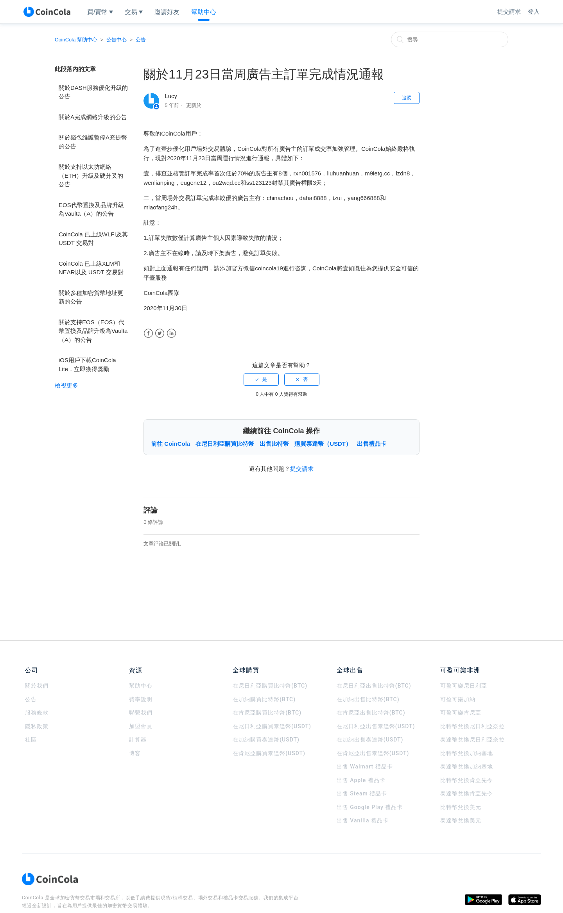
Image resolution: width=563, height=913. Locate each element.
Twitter (160, 333)
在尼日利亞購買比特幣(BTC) (270, 686)
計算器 (138, 739)
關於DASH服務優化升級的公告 (93, 92)
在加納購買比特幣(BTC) (264, 699)
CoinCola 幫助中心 (76, 40)
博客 (135, 753)
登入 (534, 11)
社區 (31, 739)
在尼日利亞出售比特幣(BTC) (374, 686)
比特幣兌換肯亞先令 (466, 780)
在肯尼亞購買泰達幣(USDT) (269, 753)
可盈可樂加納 (457, 699)
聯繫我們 (140, 712)
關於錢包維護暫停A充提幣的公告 (93, 142)
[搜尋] (449, 39)
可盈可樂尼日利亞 (463, 686)
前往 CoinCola (170, 443)
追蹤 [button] (406, 97)
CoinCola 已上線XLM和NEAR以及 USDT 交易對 (91, 268)
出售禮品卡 (371, 443)
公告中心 (116, 40)
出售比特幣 (274, 443)
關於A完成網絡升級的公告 (93, 117)
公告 (141, 40)
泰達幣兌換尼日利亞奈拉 (472, 739)
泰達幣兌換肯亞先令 (466, 793)
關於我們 (36, 686)
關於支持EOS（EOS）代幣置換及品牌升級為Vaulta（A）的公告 (93, 331)
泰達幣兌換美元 (460, 820)
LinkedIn (171, 333)
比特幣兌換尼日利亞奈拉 (472, 726)
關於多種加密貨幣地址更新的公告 (91, 297)
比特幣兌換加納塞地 (466, 753)
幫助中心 (140, 686)
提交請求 (509, 11)
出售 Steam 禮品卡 (362, 793)
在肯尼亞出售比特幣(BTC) (371, 712)
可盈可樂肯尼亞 (460, 712)
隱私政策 (36, 726)
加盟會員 (140, 726)
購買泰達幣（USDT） (322, 443)
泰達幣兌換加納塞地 (466, 766)
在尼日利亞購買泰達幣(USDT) (272, 726)
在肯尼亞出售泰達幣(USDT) (373, 753)
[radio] (261, 379)
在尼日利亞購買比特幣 (224, 443)
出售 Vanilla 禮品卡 (363, 820)
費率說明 (140, 699)
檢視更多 (66, 385)
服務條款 (36, 712)
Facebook (148, 333)
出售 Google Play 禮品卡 (370, 807)
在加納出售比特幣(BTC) (368, 699)
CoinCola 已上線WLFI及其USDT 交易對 (93, 239)
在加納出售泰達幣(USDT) (370, 739)
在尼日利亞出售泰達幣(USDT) (376, 726)
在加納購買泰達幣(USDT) (266, 739)
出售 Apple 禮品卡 (361, 780)
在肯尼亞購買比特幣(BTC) (267, 712)
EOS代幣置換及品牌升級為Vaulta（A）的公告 (91, 209)
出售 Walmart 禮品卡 (365, 766)
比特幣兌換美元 (460, 807)
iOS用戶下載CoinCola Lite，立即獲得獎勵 (87, 364)
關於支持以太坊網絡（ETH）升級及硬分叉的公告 (91, 175)
